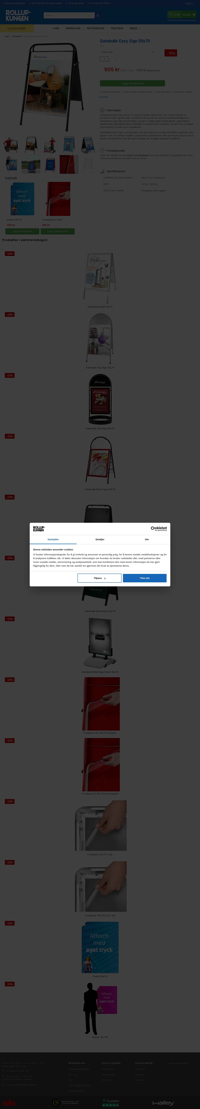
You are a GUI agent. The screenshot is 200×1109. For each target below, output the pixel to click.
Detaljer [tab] (100, 539)
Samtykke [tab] (53, 539)
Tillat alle (145, 578)
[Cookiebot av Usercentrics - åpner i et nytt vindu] (153, 528)
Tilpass (99, 578)
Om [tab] (147, 539)
